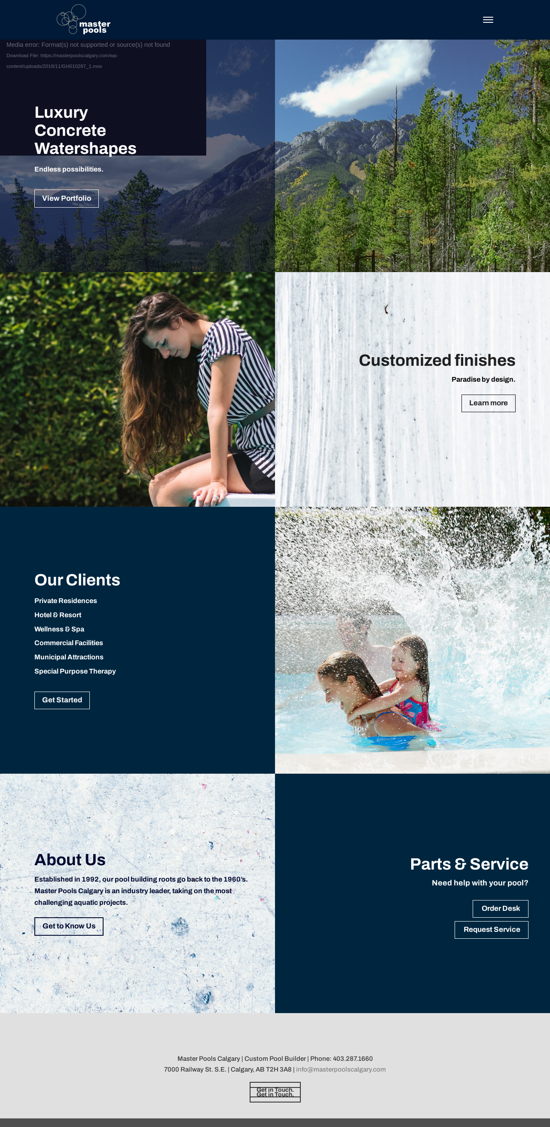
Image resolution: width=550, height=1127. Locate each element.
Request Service (492, 929)
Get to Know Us (69, 926)
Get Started (62, 700)
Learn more (488, 403)
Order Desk (501, 908)
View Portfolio (66, 198)
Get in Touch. (275, 1090)
